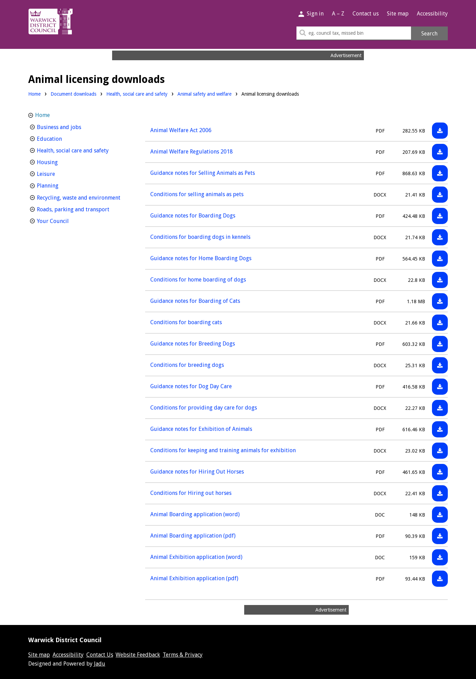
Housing (60, 162)
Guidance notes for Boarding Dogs (192, 215)
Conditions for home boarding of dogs (198, 279)
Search (429, 33)
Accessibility (432, 13)
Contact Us (99, 654)
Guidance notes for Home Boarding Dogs (200, 258)
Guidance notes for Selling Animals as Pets (202, 173)
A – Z (338, 13)
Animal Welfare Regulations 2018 (191, 151)
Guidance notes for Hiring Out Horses (197, 471)
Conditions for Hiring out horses (190, 493)
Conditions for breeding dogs (187, 365)
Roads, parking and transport (82, 209)
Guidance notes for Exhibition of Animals (201, 429)
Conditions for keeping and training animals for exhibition (223, 450)
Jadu (99, 663)
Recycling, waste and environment (82, 197)
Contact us (366, 13)
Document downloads (73, 94)
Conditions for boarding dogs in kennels (200, 237)
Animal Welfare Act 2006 (181, 130)
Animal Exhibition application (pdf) (194, 578)
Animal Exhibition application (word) (196, 557)
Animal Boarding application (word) (195, 514)
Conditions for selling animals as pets (197, 194)
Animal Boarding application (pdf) (193, 535)
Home (34, 94)
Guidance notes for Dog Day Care (191, 386)
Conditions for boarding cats (186, 322)
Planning (60, 185)
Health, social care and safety (136, 93)
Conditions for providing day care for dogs (203, 407)
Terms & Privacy (183, 654)
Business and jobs (72, 126)
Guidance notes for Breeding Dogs (192, 343)
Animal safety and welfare (204, 93)
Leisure (58, 173)
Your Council (65, 220)
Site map (398, 13)
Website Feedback (138, 654)
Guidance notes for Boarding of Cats (195, 301)
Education (62, 138)
